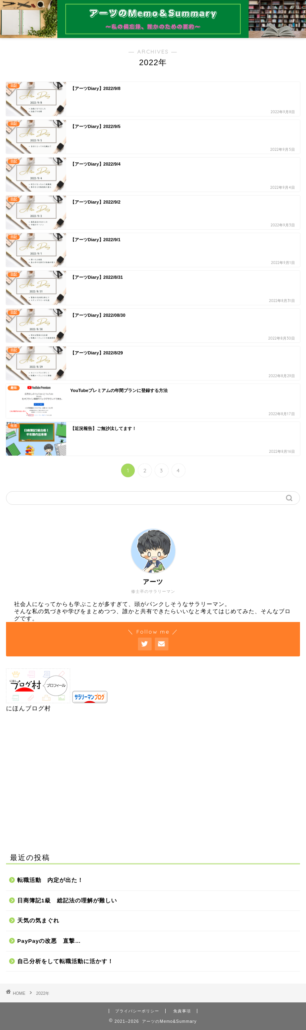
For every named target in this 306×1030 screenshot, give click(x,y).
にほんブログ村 (28, 708)
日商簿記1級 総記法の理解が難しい (67, 901)
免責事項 (182, 1011)
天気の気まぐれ (38, 921)
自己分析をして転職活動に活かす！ (65, 961)
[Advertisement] (153, 781)
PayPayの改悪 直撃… (49, 941)
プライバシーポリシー (137, 1011)
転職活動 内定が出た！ (50, 880)
